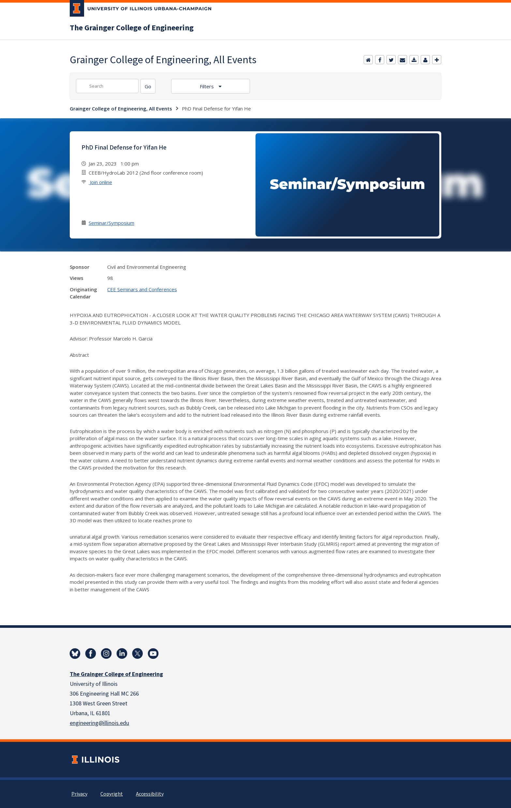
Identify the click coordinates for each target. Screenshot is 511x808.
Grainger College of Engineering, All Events (121, 108)
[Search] (147, 86)
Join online (100, 182)
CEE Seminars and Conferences (142, 289)
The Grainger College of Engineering (132, 28)
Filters (207, 86)
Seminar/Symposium (111, 223)
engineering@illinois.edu (99, 723)
